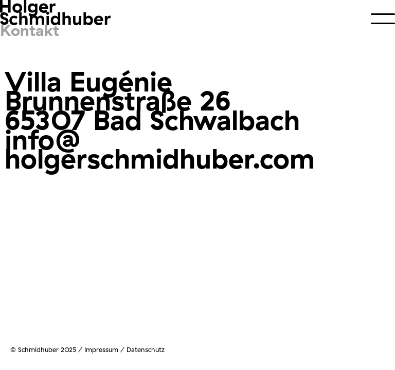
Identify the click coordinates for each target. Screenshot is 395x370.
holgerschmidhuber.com (160, 158)
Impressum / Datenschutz (124, 349)
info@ (43, 139)
